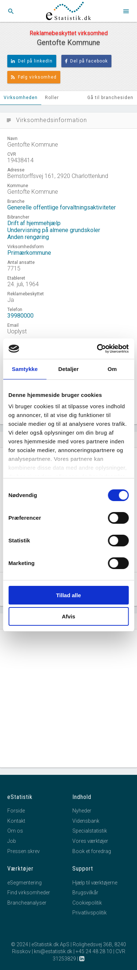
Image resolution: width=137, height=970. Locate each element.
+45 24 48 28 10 (94, 951)
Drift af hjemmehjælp (34, 223)
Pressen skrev (23, 851)
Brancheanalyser (26, 903)
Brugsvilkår (85, 892)
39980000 (20, 315)
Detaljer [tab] (68, 369)
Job (11, 841)
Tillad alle (68, 595)
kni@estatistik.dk (53, 951)
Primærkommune (29, 252)
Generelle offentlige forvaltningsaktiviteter (61, 207)
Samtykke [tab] (25, 369)
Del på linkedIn (32, 61)
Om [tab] (112, 369)
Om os (15, 831)
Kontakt (16, 821)
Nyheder (81, 811)
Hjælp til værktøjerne (94, 883)
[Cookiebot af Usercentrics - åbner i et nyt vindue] (97, 348)
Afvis (68, 616)
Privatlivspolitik (89, 913)
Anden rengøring (28, 237)
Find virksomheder (28, 892)
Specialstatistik (89, 831)
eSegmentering (24, 883)
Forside (16, 811)
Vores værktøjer (90, 841)
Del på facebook (86, 61)
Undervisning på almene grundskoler (53, 230)
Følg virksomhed (34, 77)
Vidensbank (85, 821)
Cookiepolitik (87, 903)
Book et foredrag (91, 851)
